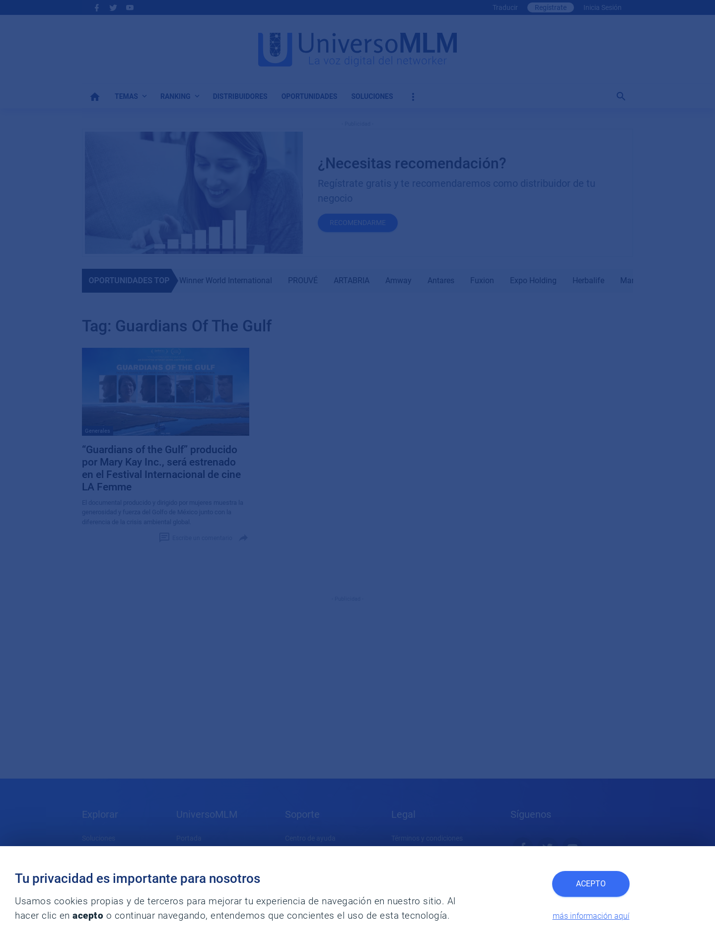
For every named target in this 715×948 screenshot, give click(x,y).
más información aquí (591, 916)
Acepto (591, 883)
